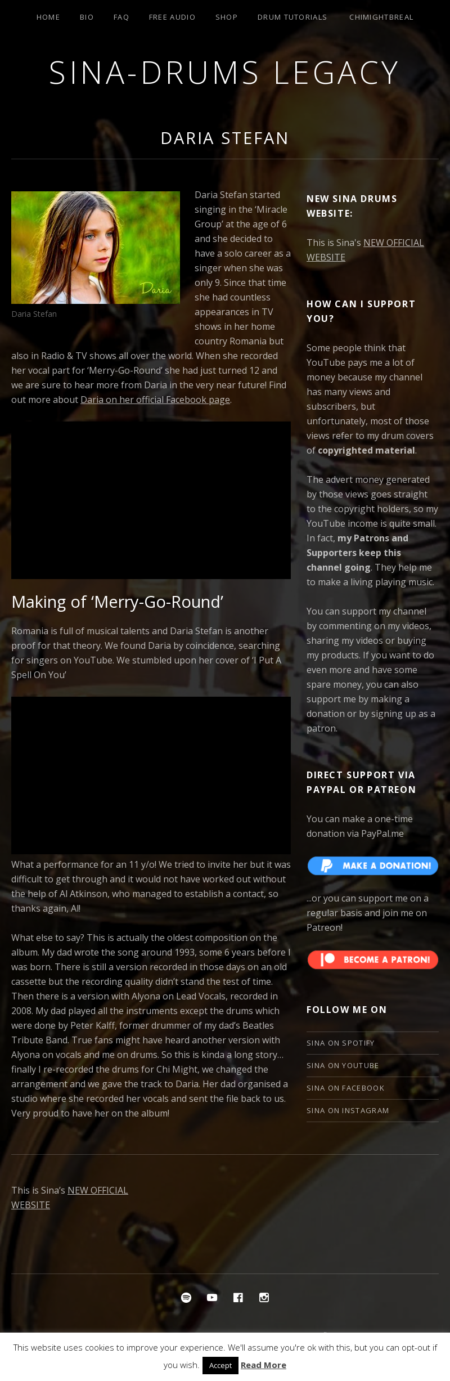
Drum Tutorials (292, 17)
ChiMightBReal (381, 17)
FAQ (121, 17)
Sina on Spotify (341, 1043)
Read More (263, 1364)
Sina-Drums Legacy (225, 72)
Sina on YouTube (343, 1065)
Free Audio (172, 17)
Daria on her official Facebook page (155, 399)
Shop (226, 17)
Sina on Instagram (348, 1110)
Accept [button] (220, 1365)
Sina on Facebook (346, 1088)
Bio (87, 17)
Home (48, 17)
